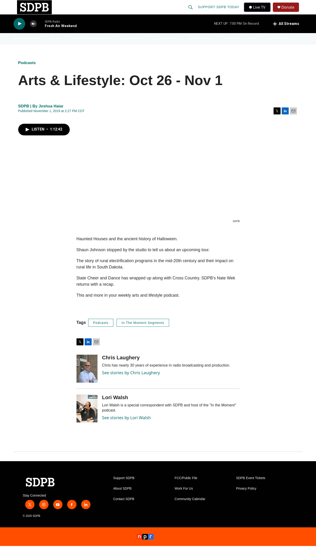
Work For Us (184, 498)
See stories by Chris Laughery (131, 382)
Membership (200, 48)
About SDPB (122, 498)
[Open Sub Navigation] (43, 48)
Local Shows (165, 48)
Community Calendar (190, 509)
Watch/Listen (27, 48)
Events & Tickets (240, 48)
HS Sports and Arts (91, 48)
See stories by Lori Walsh (126, 427)
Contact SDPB (123, 509)
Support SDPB (124, 488)
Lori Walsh (115, 407)
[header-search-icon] (191, 12)
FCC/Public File (186, 488)
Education (131, 48)
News (55, 48)
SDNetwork (279, 48)
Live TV (258, 12)
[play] (19, 34)
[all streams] (286, 33)
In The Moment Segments (143, 333)
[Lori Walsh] (86, 418)
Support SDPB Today (219, 12)
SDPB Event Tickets (250, 488)
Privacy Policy (246, 498)
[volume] (33, 34)
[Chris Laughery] (86, 379)
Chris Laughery (121, 368)
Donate (291, 12)
